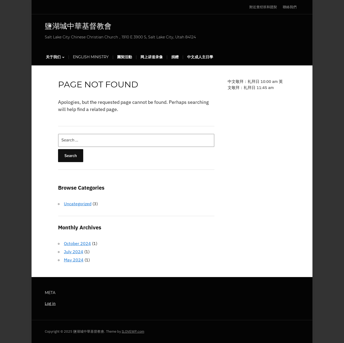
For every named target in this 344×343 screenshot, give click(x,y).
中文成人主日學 (200, 57)
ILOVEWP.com (133, 331)
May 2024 (73, 259)
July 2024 (73, 251)
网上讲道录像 (151, 57)
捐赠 (175, 57)
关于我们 (53, 57)
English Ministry (91, 57)
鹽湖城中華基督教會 (78, 25)
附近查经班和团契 (263, 7)
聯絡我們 (290, 7)
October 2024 (77, 243)
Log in (50, 303)
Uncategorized (77, 203)
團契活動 (124, 57)
